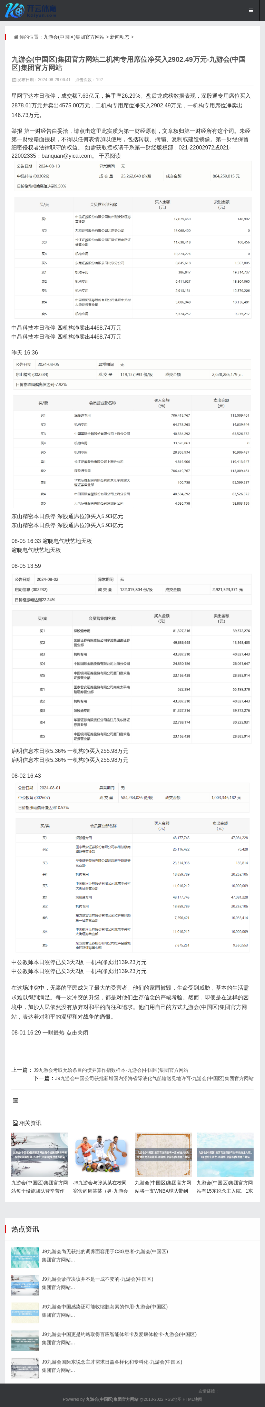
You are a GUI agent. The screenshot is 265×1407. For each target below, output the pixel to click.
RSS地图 (173, 1399)
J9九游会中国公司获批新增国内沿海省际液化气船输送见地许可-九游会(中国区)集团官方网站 (154, 1078)
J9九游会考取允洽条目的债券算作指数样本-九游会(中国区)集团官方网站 (110, 1070)
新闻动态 (119, 37)
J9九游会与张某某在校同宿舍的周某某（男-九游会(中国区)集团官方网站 (100, 1191)
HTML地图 (192, 1399)
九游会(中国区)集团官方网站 (74, 37)
